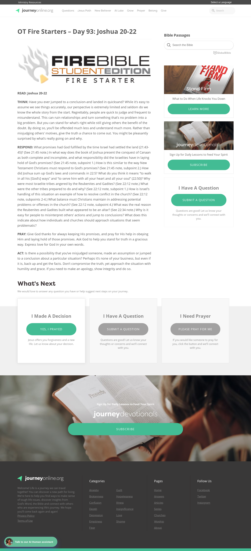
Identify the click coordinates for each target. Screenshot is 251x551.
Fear (92, 528)
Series (157, 509)
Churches (159, 515)
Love (119, 515)
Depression (96, 515)
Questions (68, 10)
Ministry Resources (29, 2)
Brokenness (96, 496)
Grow (130, 10)
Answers (159, 496)
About (158, 528)
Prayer (141, 10)
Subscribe (199, 165)
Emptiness (95, 521)
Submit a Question (198, 200)
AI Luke (119, 10)
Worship (159, 521)
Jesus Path (84, 10)
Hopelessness (124, 496)
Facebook (203, 490)
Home (158, 490)
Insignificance (125, 509)
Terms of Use (25, 521)
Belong (153, 10)
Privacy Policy (26, 516)
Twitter (201, 496)
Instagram (203, 503)
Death (93, 509)
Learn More (198, 109)
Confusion (95, 503)
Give (163, 10)
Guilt (119, 490)
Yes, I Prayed (51, 329)
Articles (158, 503)
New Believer (103, 10)
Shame (120, 521)
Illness (120, 503)
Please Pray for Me (195, 329)
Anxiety (94, 490)
